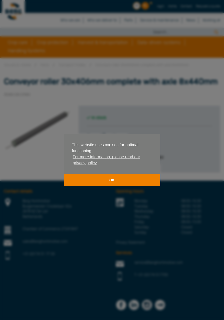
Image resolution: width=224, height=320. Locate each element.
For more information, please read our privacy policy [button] (106, 160)
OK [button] (112, 180)
